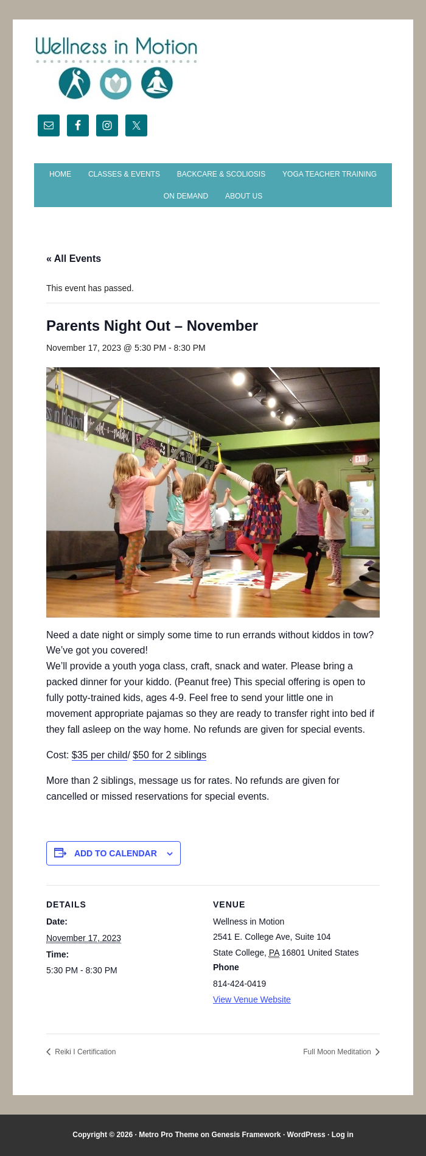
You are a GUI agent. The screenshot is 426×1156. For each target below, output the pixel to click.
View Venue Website (252, 999)
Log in (343, 1134)
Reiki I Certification (84, 1052)
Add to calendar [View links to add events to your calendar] (115, 853)
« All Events (73, 258)
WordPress (306, 1134)
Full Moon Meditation (338, 1052)
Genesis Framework (246, 1134)
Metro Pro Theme (168, 1134)
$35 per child (100, 755)
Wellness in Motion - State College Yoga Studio (213, 68)
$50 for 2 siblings (169, 755)
